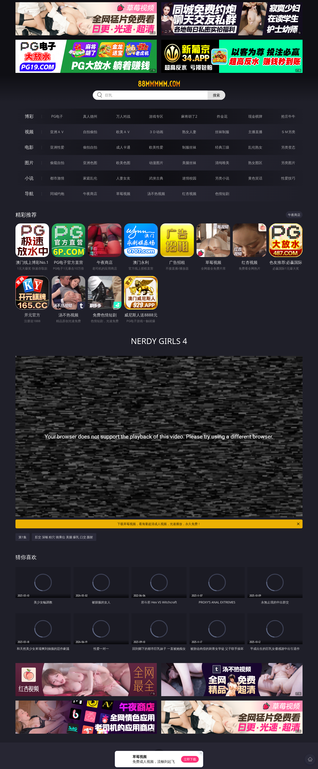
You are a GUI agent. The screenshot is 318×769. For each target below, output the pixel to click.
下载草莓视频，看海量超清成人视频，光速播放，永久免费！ (208, 524)
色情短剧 (222, 193)
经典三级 (222, 147)
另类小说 (222, 178)
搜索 (216, 95)
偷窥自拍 (57, 162)
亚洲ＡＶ (57, 131)
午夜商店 (90, 193)
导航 (29, 194)
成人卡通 (123, 147)
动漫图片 (156, 162)
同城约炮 (57, 193)
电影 (29, 147)
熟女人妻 (189, 131)
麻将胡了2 (189, 116)
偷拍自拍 (90, 147)
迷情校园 (189, 178)
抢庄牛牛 (288, 116)
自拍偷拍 (90, 131)
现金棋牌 (255, 116)
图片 (29, 163)
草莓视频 (123, 193)
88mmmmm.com (159, 83)
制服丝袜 (189, 147)
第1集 (22, 537)
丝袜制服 (222, 131)
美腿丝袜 (189, 162)
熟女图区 (255, 162)
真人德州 (90, 116)
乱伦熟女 (255, 147)
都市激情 (57, 178)
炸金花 (222, 116)
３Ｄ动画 (156, 131)
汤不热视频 (156, 193)
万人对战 (123, 116)
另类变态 (288, 147)
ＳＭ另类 (288, 131)
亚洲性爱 (57, 147)
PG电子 (57, 116)
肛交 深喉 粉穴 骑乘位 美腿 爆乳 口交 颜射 (64, 537)
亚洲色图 (90, 162)
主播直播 (255, 131)
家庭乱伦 (90, 178)
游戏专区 (156, 116)
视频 (29, 132)
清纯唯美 (222, 162)
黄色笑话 (255, 178)
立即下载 (190, 759)
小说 (29, 178)
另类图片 (288, 162)
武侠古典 (156, 178)
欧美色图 (123, 162)
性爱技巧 (288, 178)
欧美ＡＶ (123, 131)
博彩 (29, 116)
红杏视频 (189, 193)
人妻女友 (123, 178)
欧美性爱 (156, 147)
